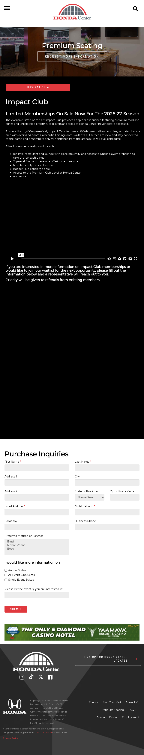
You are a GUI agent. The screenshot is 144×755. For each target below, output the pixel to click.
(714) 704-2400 (43, 732)
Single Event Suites (19, 579)
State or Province (86, 491)
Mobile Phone (85, 506)
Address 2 (10, 491)
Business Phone (85, 521)
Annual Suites (15, 570)
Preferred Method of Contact (23, 536)
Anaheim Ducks (107, 717)
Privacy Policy (10, 738)
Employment (130, 717)
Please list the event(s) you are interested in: (33, 589)
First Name (12, 461)
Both (37, 549)
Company (10, 521)
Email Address (14, 506)
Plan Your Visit (112, 702)
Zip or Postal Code (122, 491)
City (77, 476)
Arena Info (132, 702)
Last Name (83, 461)
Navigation (38, 87)
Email (37, 541)
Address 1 (10, 476)
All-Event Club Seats (19, 575)
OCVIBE (133, 710)
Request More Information (72, 56)
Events (93, 702)
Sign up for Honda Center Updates (106, 658)
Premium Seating (112, 710)
